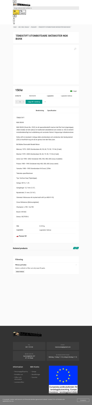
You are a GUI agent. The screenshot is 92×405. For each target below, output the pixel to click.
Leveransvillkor (19, 382)
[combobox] (46, 8)
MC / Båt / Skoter (24, 27)
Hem (15, 27)
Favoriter (34, 377)
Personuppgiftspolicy (21, 371)
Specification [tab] (51, 110)
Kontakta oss (18, 374)
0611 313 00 (29, 347)
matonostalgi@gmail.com (63, 347)
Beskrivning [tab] (40, 110)
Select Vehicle (20, 271)
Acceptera (83, 400)
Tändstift (33, 27)
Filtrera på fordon (46, 265)
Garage (34, 371)
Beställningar (36, 374)
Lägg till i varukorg (34, 102)
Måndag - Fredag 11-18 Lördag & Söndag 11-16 (63, 357)
